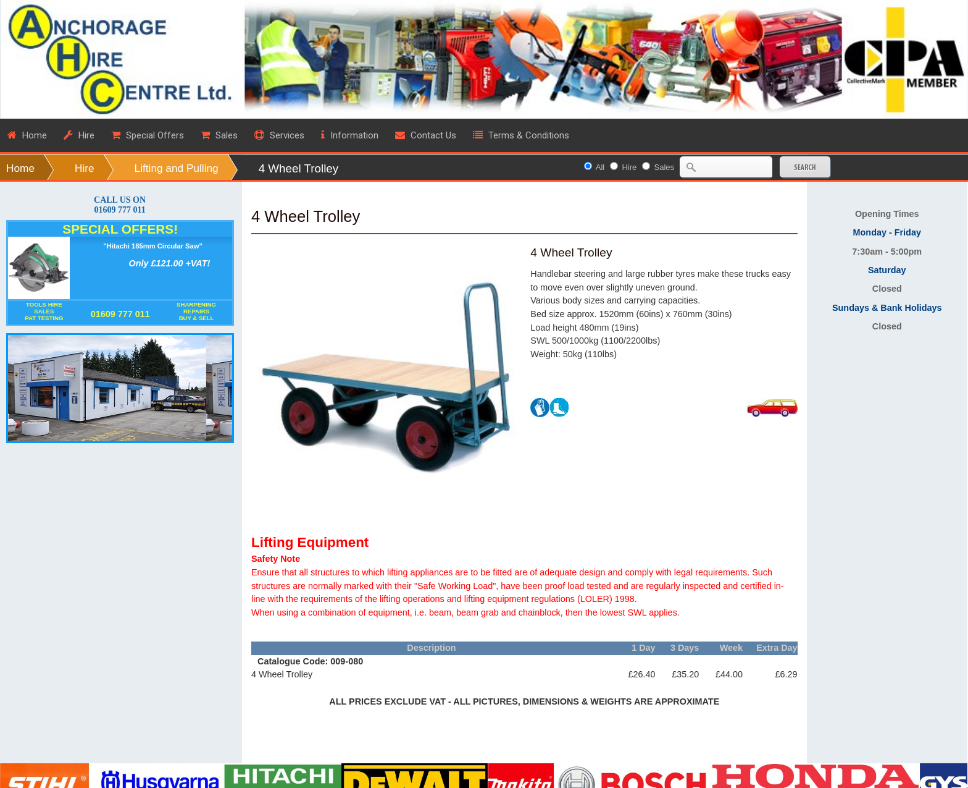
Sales (664, 167)
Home (20, 168)
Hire (84, 168)
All (600, 167)
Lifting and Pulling (177, 168)
